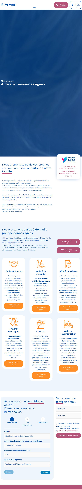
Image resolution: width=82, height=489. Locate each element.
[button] (34, 8)
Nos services (7, 81)
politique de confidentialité (67, 431)
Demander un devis (13, 306)
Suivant (45, 472)
